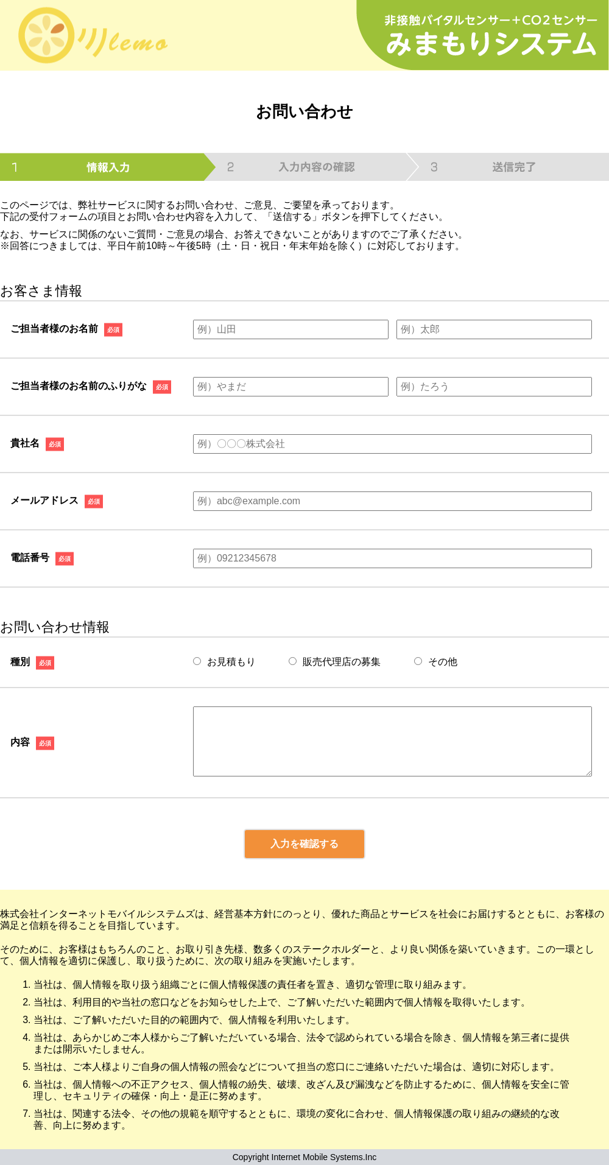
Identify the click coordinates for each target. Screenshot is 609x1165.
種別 (20, 661)
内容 (20, 741)
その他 (435, 661)
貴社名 (25, 443)
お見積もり (224, 661)
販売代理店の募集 (335, 661)
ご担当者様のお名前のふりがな (78, 386)
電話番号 (29, 557)
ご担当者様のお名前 (54, 328)
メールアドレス (44, 500)
